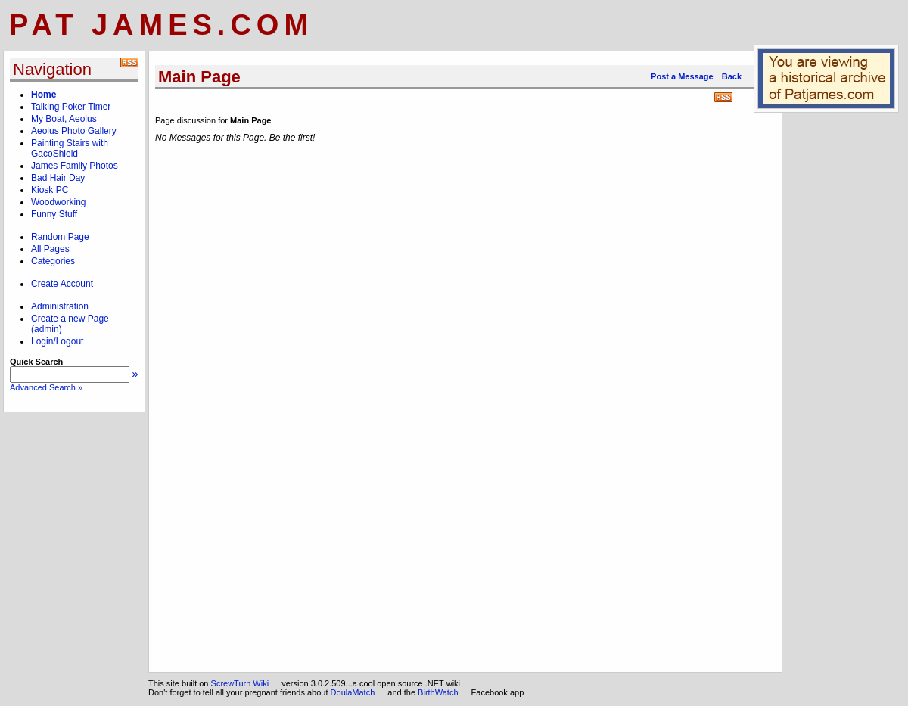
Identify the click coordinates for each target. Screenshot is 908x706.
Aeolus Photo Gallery (74, 131)
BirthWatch (438, 692)
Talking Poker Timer (70, 106)
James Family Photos (74, 165)
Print (741, 98)
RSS (723, 97)
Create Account (62, 283)
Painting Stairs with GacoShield (69, 148)
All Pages (50, 249)
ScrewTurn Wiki (240, 683)
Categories (53, 261)
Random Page (60, 237)
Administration (60, 306)
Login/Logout (57, 341)
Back (732, 76)
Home (43, 94)
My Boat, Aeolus (64, 119)
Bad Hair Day (58, 178)
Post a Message (682, 76)
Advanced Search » (46, 387)
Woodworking (58, 202)
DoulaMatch (353, 692)
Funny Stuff (54, 214)
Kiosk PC (49, 190)
